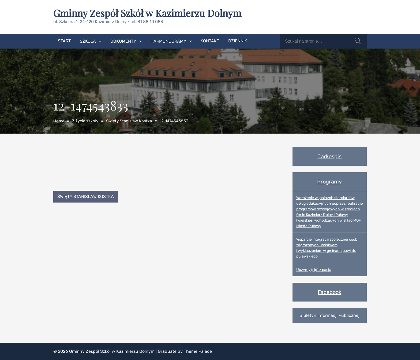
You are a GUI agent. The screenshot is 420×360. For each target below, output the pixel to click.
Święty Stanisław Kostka (85, 196)
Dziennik (237, 40)
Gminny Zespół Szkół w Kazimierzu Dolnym (147, 12)
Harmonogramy (168, 41)
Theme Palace (198, 351)
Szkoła (88, 41)
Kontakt (210, 40)
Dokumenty (123, 41)
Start (64, 40)
